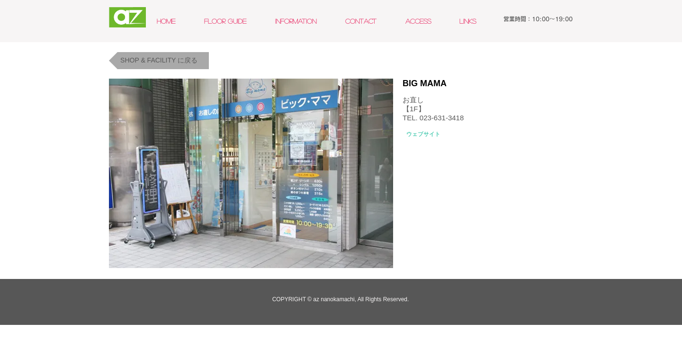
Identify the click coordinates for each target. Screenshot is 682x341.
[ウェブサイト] (423, 134)
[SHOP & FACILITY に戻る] (159, 60)
